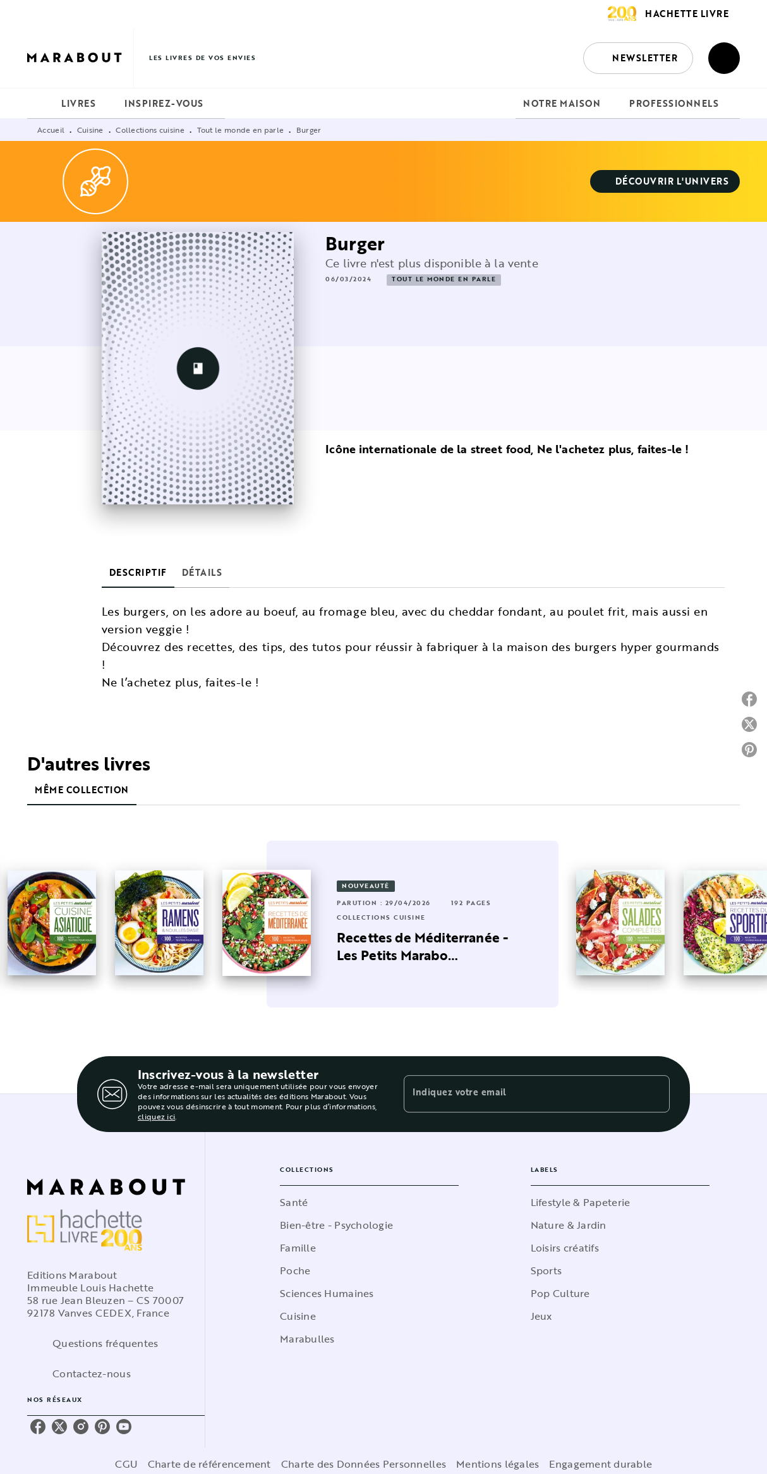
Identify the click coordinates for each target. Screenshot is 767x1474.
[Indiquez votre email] (521, 1094)
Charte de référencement (209, 1463)
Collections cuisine (150, 129)
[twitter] (59, 1426)
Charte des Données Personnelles (363, 1463)
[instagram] (81, 1426)
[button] (638, 58)
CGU (126, 1463)
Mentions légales (497, 1463)
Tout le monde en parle (240, 129)
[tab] (40, 103)
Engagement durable (600, 1463)
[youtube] (124, 1426)
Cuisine (90, 129)
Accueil (50, 129)
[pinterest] (102, 1426)
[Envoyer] (654, 1094)
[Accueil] (80, 58)
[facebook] (38, 1426)
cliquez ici (156, 1116)
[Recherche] (724, 58)
